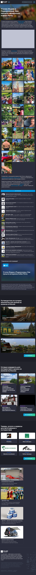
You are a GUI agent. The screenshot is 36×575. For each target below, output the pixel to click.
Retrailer (21, 185)
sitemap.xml (15, 570)
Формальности (10, 570)
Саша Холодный (14, 185)
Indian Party (21, 22)
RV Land (22, 184)
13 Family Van (14, 50)
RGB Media (14, 571)
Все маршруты (29, 414)
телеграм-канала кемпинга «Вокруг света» (11, 177)
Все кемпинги (29, 355)
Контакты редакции (4, 570)
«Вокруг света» (21, 21)
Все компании (29, 458)
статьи (25, 289)
